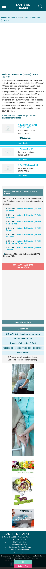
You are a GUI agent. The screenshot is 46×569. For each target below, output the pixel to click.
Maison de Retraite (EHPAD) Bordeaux (23, 216)
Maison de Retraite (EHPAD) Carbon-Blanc (23, 222)
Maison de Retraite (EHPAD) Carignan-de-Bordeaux (23, 242)
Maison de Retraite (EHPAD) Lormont (23, 210)
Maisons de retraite (19, 545)
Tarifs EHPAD (23, 352)
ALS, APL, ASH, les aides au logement (23, 334)
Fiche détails (23, 143)
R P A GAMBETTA (25, 149)
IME (20, 542)
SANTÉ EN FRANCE (17, 534)
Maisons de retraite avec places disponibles (23, 348)
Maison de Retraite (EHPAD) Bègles (23, 229)
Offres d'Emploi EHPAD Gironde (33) (23, 266)
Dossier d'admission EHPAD (23, 343)
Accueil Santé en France (11, 17)
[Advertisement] (23, 47)
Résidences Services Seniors (20, 547)
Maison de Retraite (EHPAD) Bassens (23, 235)
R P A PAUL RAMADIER (28, 165)
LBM (24, 542)
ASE (14, 540)
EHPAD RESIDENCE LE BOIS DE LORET (27, 126)
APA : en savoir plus (23, 339)
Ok (23, 562)
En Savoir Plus (23, 566)
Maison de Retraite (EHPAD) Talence (23, 248)
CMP (24, 540)
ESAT (15, 542)
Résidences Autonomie (20, 550)
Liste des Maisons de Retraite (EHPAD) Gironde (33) (22, 255)
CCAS (19, 540)
